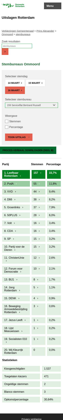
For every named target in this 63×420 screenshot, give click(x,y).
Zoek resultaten (11, 41)
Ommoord (7, 34)
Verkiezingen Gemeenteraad (18, 30)
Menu (50, 6)
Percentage (16, 127)
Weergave (11, 115)
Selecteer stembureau (18, 99)
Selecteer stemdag (16, 76)
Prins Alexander (45, 30)
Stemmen (15, 121)
